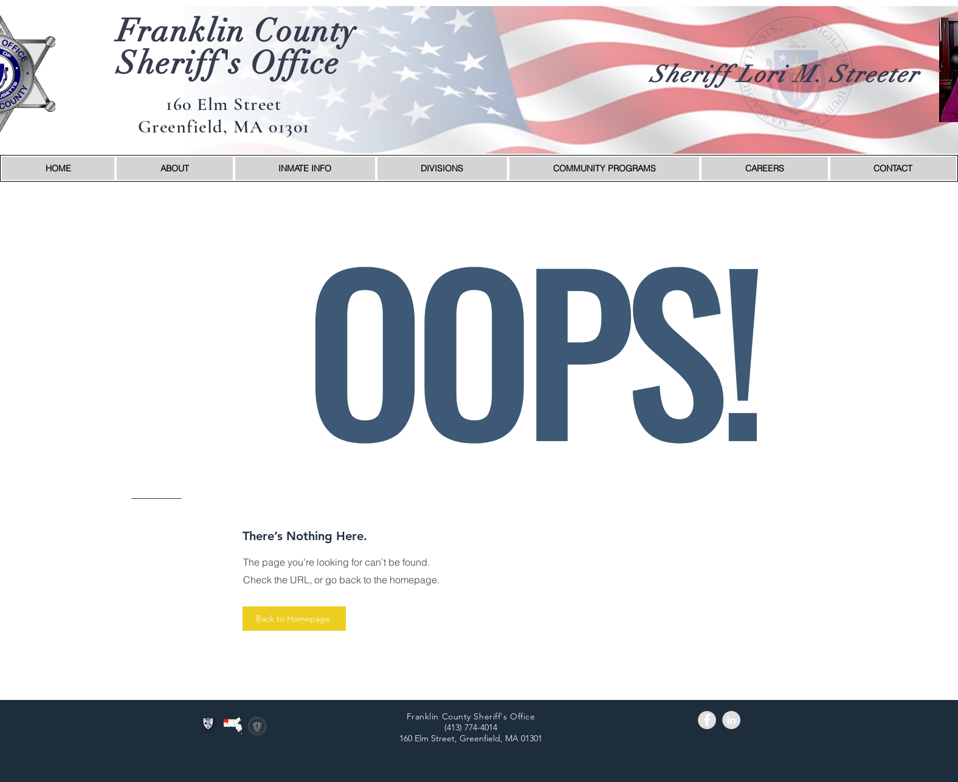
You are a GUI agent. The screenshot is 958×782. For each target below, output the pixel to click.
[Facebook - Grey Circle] (707, 720)
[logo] (208, 726)
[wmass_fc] (233, 726)
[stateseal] (257, 726)
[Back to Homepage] (294, 618)
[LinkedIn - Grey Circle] (731, 720)
